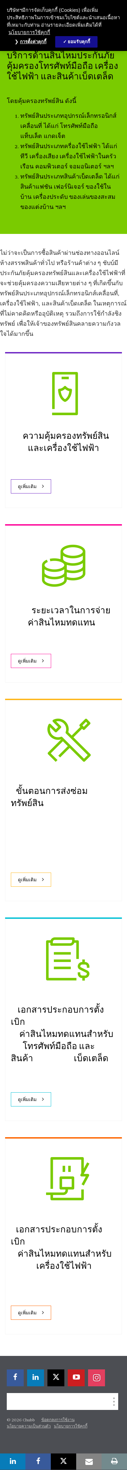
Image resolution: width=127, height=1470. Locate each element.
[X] (55, 1377)
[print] (114, 1461)
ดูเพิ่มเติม (27, 486)
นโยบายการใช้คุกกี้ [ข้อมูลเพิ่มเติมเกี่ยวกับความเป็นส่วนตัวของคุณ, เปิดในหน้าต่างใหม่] (29, 32)
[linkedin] (35, 1377)
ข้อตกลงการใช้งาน (58, 1420)
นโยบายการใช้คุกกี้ (70, 1426)
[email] (89, 1461)
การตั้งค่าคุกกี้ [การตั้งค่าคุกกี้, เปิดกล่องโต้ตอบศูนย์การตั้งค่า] (33, 41)
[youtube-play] (76, 1377)
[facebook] (15, 1377)
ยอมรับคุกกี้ (79, 41)
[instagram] (96, 1377)
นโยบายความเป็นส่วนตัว (29, 1426)
